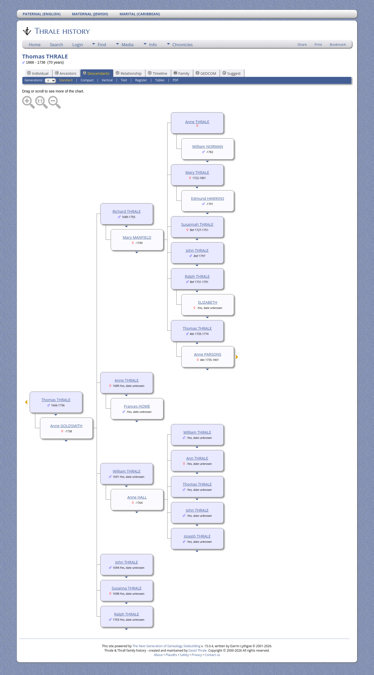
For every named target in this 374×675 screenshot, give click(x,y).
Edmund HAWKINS (207, 198)
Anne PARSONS (207, 354)
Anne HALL (137, 497)
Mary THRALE (197, 172)
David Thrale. (197, 650)
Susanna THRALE (127, 588)
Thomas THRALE (197, 328)
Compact (87, 80)
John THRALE (197, 250)
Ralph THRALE (197, 276)
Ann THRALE (197, 458)
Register (141, 80)
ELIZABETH (207, 302)
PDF (175, 80)
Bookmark (338, 44)
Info (153, 45)
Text (124, 80)
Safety (184, 655)
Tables (159, 80)
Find (102, 45)
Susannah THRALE (197, 224)
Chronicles (182, 45)
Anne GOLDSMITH (66, 425)
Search (56, 45)
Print (318, 44)
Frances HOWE (137, 406)
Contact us (212, 655)
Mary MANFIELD (137, 237)
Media (127, 45)
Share (302, 44)
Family (181, 73)
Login (77, 45)
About (158, 655)
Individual (38, 73)
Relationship (129, 73)
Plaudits (171, 655)
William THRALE (197, 432)
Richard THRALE (126, 211)
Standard (65, 80)
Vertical (107, 80)
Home (35, 45)
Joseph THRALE (197, 536)
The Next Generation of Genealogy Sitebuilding (166, 646)
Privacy (197, 655)
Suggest (232, 73)
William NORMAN (207, 146)
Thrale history (62, 31)
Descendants (96, 73)
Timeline (157, 73)
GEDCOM (206, 73)
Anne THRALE (197, 121)
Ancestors (65, 73)
